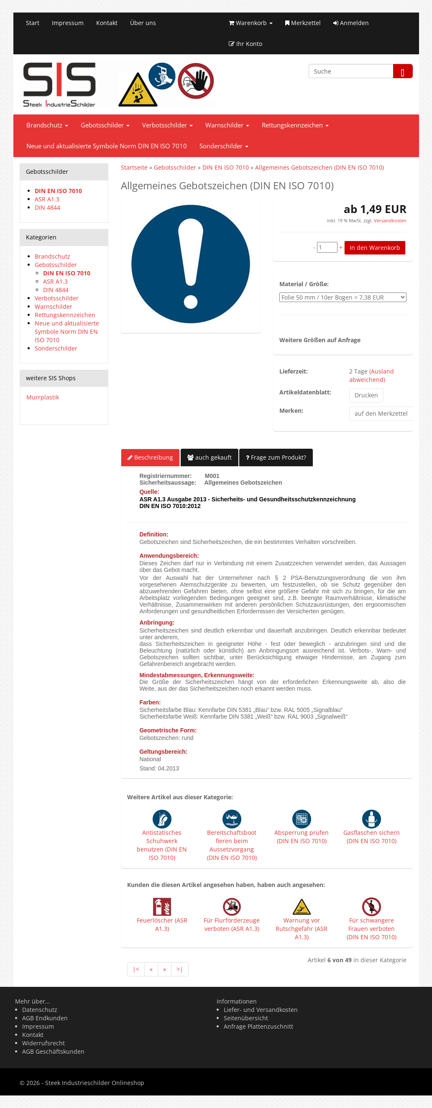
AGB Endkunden (45, 1018)
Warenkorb (251, 23)
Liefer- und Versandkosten (261, 1010)
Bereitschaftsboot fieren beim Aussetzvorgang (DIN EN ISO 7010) (232, 844)
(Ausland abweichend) (371, 375)
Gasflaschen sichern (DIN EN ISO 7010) (371, 836)
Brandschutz (47, 125)
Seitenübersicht (246, 1018)
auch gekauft (209, 457)
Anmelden (351, 23)
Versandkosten (389, 220)
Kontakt (107, 23)
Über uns (143, 23)
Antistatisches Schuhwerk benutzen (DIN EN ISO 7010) (162, 844)
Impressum (68, 23)
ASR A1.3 (47, 199)
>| (179, 969)
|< (136, 969)
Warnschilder (227, 125)
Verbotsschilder (167, 125)
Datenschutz (39, 1010)
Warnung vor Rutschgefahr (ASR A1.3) (301, 928)
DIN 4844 (47, 207)
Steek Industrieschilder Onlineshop (94, 1083)
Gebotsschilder (105, 125)
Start (32, 23)
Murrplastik (42, 397)
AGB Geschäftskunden (53, 1051)
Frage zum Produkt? (276, 457)
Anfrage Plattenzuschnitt (258, 1026)
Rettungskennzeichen (295, 125)
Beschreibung (150, 457)
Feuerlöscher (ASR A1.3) (162, 924)
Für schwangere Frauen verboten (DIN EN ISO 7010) (371, 928)
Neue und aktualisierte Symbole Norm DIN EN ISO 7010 (106, 146)
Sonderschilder (223, 146)
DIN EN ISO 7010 (58, 191)
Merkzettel (303, 23)
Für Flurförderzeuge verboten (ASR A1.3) (232, 924)
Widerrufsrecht (43, 1043)
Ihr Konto (245, 44)
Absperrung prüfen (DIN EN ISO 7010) (301, 836)
